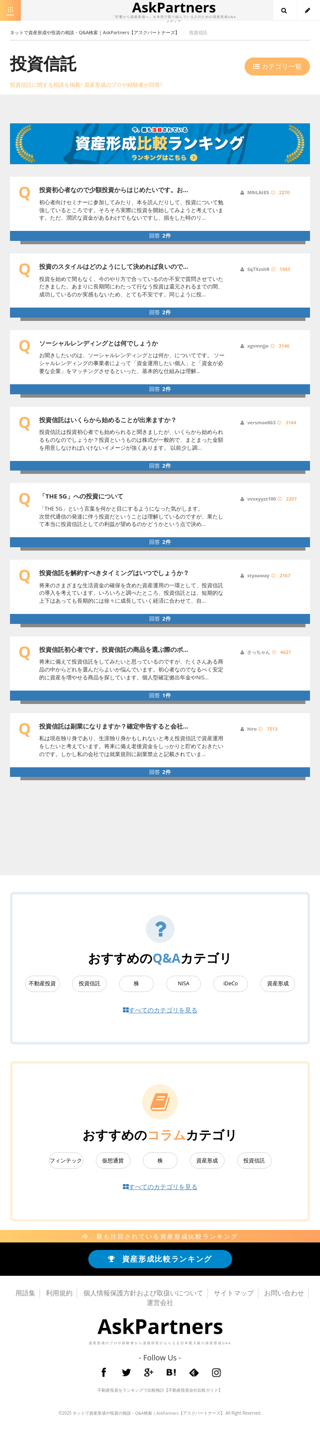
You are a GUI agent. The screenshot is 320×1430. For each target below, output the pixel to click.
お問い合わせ (284, 1295)
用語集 (25, 1295)
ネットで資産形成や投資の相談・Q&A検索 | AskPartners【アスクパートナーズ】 (148, 1414)
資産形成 (278, 983)
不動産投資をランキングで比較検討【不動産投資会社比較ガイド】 (160, 1392)
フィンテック (66, 1161)
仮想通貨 (113, 1161)
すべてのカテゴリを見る (160, 1010)
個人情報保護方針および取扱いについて (143, 1295)
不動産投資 (42, 983)
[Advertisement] (168, 816)
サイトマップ (234, 1295)
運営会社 (160, 1304)
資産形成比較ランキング (160, 1260)
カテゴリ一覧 (277, 66)
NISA (184, 983)
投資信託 (89, 983)
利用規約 (59, 1295)
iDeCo (230, 983)
